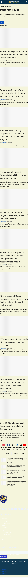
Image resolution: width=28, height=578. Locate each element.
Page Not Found (8, 6)
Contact (3, 574)
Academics (4, 519)
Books (5, 521)
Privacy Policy (5, 569)
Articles (3, 526)
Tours (3, 541)
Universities (7, 525)
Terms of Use (5, 571)
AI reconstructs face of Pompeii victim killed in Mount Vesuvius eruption (14, 175)
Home (1, 6)
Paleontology (7, 537)
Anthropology (7, 533)
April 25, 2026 (9, 391)
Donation (4, 572)
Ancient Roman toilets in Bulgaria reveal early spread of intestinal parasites (14, 215)
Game (3, 530)
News (3, 532)
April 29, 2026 (9, 60)
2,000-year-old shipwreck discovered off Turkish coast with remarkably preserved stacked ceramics (16, 460)
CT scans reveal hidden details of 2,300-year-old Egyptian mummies (14, 342)
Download (4, 528)
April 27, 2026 (9, 264)
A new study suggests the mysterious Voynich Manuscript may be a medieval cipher (15, 466)
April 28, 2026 (9, 142)
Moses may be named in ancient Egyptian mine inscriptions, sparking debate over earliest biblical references (16, 484)
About (3, 567)
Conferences (7, 523)
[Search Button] (2, 22)
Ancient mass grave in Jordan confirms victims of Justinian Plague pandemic (13, 54)
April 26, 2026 (9, 308)
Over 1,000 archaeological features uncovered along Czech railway (12, 426)
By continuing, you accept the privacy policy (10, 556)
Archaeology (7, 535)
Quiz (3, 539)
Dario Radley (3, 60)
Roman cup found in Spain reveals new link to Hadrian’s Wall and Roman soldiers (13, 93)
